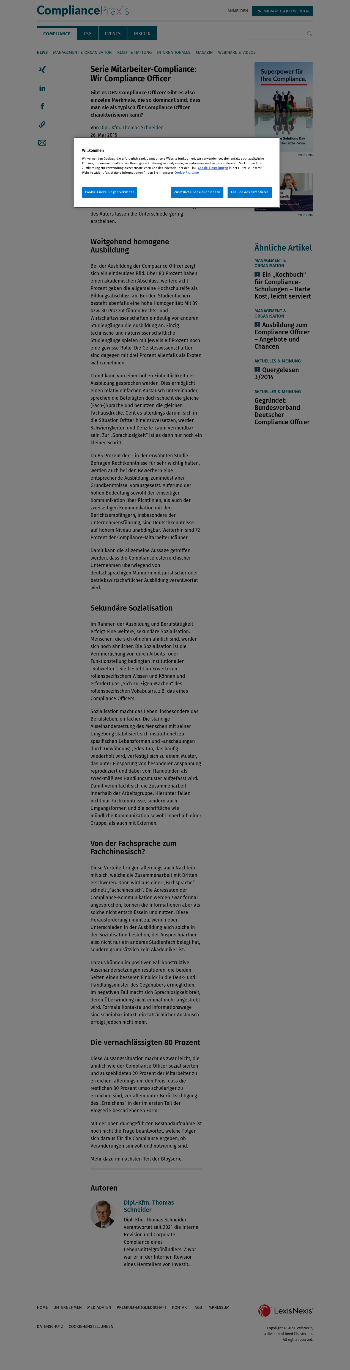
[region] (177, 172)
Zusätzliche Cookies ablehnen (197, 192)
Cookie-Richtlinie (186, 172)
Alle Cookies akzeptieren (250, 192)
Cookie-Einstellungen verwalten (110, 192)
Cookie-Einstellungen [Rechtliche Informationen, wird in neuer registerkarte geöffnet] (213, 168)
